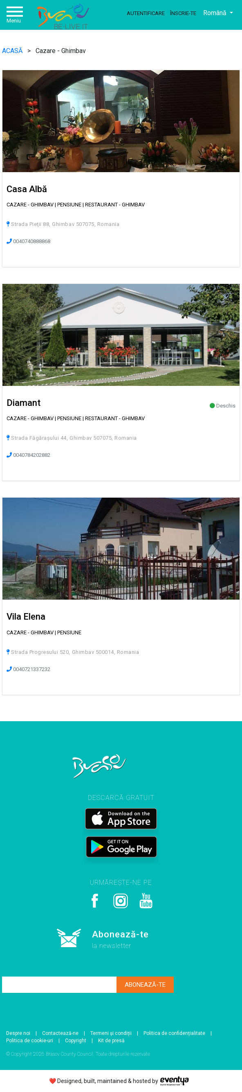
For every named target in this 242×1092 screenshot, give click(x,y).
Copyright (75, 1040)
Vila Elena (26, 616)
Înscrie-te (183, 13)
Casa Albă (27, 189)
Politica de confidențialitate (174, 1033)
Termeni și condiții (111, 1033)
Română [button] (215, 13)
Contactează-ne (60, 1033)
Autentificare (146, 13)
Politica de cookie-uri (29, 1040)
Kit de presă (111, 1040)
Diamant (23, 403)
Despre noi (18, 1033)
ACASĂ (13, 51)
